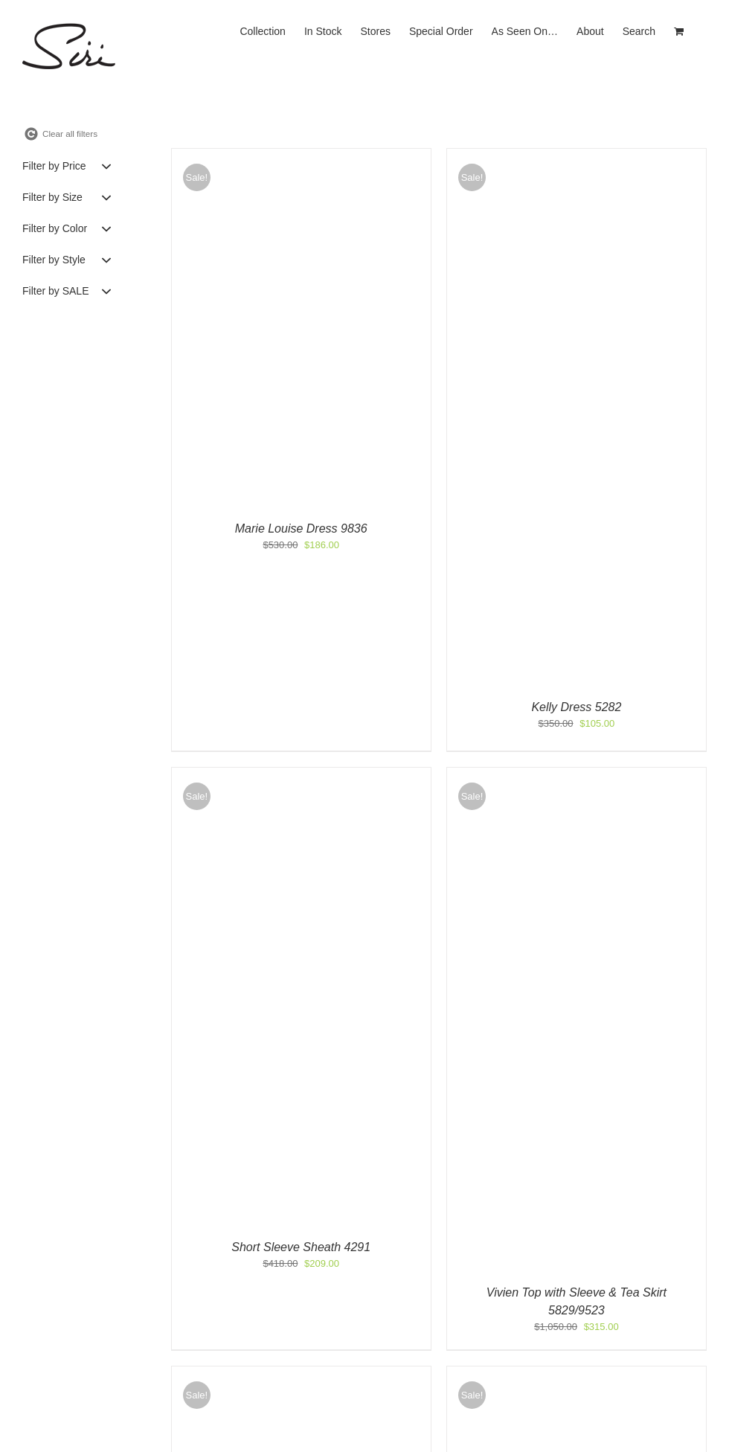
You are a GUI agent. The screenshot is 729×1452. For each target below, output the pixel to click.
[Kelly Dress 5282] (576, 155)
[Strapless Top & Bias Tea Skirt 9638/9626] (576, 1373)
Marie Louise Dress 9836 (301, 528)
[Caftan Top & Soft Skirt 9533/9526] (301, 1373)
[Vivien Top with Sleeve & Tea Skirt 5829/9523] (576, 774)
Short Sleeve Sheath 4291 (300, 1247)
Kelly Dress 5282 (576, 707)
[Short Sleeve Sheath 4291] (301, 774)
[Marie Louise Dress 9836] (301, 155)
